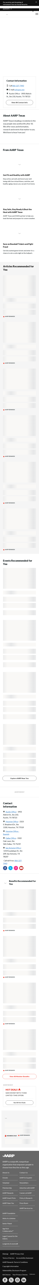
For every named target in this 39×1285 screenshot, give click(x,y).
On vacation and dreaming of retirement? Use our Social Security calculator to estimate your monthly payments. (15, 5)
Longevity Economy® (10, 1244)
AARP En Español (26, 1178)
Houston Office (12, 821)
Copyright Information (10, 1266)
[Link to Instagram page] (16, 868)
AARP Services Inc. (26, 1208)
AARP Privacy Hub (17, 1254)
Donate (5, 1178)
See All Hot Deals (20, 1102)
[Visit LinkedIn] (23, 1280)
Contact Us (24, 1173)
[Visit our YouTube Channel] (21, 868)
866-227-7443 (18, 86)
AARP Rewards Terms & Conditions (15, 1262)
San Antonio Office (13, 848)
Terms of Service (8, 1258)
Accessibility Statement (24, 1258)
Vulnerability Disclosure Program (14, 1270)
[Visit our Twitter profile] (10, 868)
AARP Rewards (7, 1193)
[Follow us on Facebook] (5, 868)
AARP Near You (8, 1203)
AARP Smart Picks (9, 1198)
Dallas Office (11, 838)
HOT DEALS (12, 1089)
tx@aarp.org (19, 89)
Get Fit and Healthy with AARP (16, 175)
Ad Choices (6, 1275)
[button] (37, 14)
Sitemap (5, 1254)
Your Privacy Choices (20, 1275)
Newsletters (24, 1183)
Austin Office (11, 812)
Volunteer (5, 1183)
